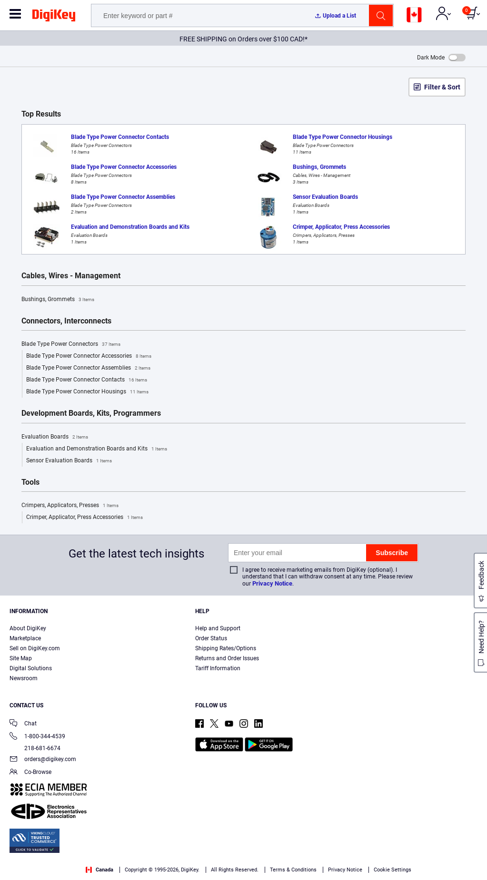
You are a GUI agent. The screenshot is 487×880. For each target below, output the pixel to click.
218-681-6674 (35, 748)
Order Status (211, 638)
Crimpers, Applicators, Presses (70, 505)
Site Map (21, 658)
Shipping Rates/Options (225, 648)
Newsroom (24, 678)
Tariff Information (217, 668)
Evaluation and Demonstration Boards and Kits (96, 449)
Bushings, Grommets (57, 299)
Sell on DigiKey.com (35, 648)
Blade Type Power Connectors (70, 344)
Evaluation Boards (54, 437)
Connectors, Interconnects (66, 321)
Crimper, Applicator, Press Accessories (84, 517)
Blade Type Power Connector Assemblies (88, 368)
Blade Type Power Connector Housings (87, 392)
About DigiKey (28, 628)
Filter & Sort (442, 87)
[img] (53, 17)
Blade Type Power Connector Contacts (86, 380)
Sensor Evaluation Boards (69, 461)
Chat (23, 724)
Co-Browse (30, 772)
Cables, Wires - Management (70, 276)
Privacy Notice (272, 583)
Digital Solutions (31, 668)
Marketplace (25, 638)
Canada (99, 870)
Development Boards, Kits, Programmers (91, 413)
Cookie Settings (392, 870)
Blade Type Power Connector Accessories (88, 356)
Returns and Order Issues (227, 658)
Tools (30, 482)
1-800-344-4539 (37, 737)
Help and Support (217, 628)
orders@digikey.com (43, 759)
